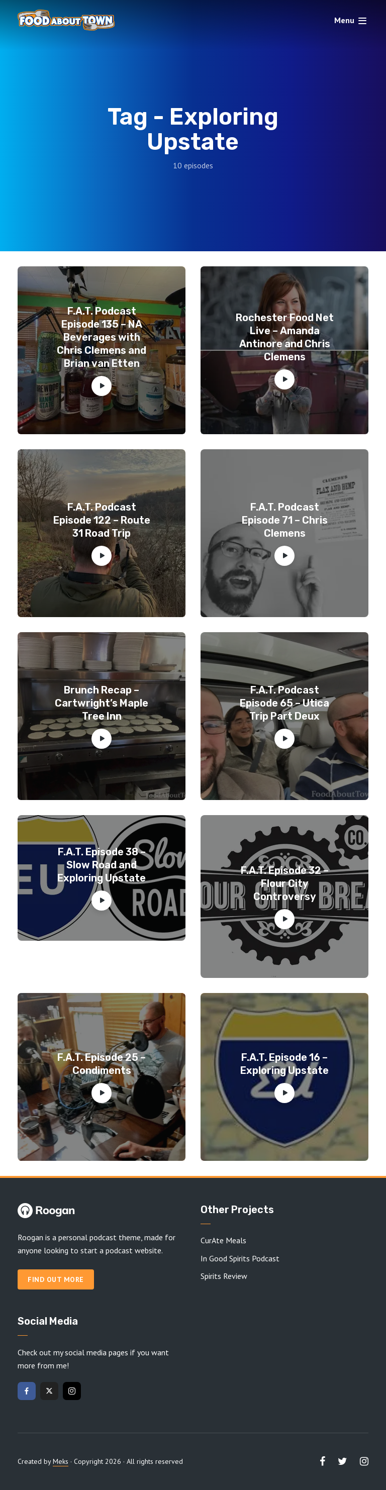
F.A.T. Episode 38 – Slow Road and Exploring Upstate (101, 865)
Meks (60, 1461)
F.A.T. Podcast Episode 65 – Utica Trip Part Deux (284, 703)
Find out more (56, 1279)
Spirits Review (224, 1276)
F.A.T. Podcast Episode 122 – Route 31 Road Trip (101, 520)
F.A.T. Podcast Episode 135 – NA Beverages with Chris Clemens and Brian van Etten (101, 337)
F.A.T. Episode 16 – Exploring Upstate (284, 1063)
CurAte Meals (223, 1240)
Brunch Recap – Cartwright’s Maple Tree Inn (101, 703)
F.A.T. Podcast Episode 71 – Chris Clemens (285, 520)
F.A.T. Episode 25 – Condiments (101, 1063)
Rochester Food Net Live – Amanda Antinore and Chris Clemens (285, 337)
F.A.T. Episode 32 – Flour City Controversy (285, 883)
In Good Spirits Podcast (240, 1258)
